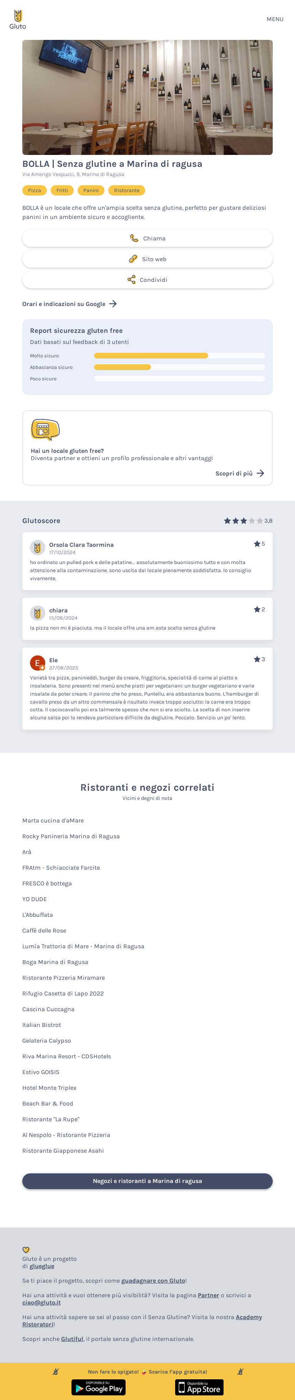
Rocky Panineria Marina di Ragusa (71, 836)
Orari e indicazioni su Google (69, 304)
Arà (26, 851)
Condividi (147, 280)
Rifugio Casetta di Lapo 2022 (63, 993)
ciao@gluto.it (41, 1302)
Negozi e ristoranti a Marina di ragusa (147, 1180)
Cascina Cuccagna (48, 1009)
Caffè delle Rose (44, 930)
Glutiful (72, 1338)
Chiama (147, 238)
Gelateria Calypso (46, 1040)
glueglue (42, 1266)
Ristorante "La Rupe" (51, 1119)
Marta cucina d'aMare (53, 820)
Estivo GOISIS (41, 1072)
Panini (91, 190)
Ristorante (126, 190)
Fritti (62, 190)
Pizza (34, 190)
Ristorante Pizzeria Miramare (63, 977)
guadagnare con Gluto (153, 1280)
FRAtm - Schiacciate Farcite (61, 867)
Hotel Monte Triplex (49, 1087)
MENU (275, 19)
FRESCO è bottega (47, 883)
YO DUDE (34, 899)
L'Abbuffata (37, 914)
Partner (208, 1295)
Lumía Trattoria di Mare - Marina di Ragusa (83, 946)
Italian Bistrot (41, 1024)
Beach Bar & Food (47, 1103)
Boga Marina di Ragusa (55, 962)
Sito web (147, 259)
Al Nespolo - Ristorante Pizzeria (66, 1134)
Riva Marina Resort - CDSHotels (66, 1056)
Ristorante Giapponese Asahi (63, 1150)
